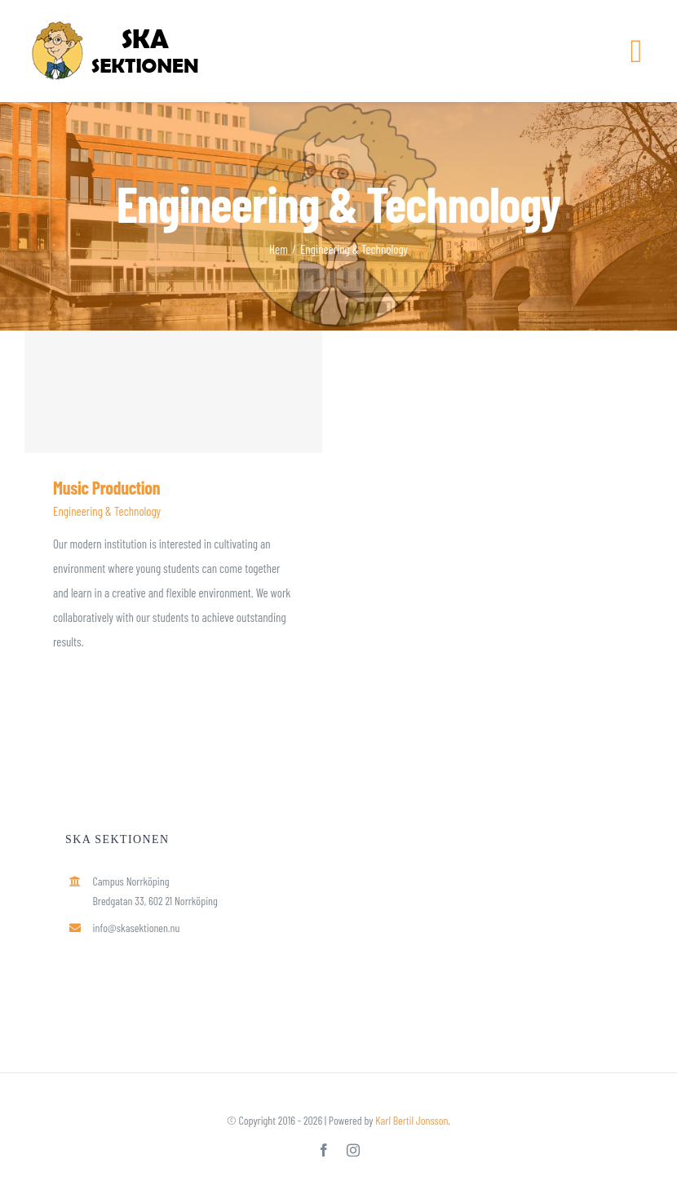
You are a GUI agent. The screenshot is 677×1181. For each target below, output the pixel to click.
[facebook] (323, 1150)
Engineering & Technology (107, 511)
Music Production (106, 487)
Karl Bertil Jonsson (411, 1120)
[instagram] (353, 1150)
